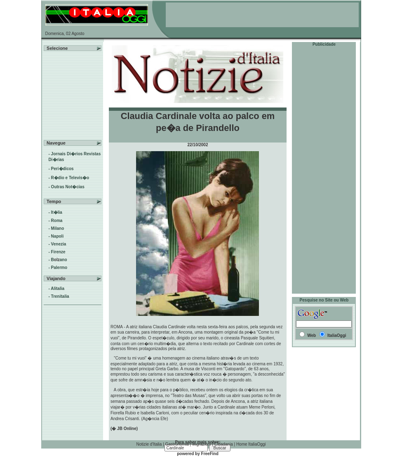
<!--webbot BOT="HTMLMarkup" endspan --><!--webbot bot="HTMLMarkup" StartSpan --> (262, 14)
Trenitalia (60, 296)
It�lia (56, 212)
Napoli (57, 236)
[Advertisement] (324, 170)
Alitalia (57, 288)
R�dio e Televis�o (70, 177)
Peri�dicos (62, 168)
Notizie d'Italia (149, 444)
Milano (57, 228)
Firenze (58, 252)
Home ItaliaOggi (251, 444)
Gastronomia (177, 444)
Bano (59, 259)
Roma (57, 220)
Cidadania (223, 444)
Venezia (58, 244)
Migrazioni (201, 444)
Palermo (59, 267)
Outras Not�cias (68, 187)
